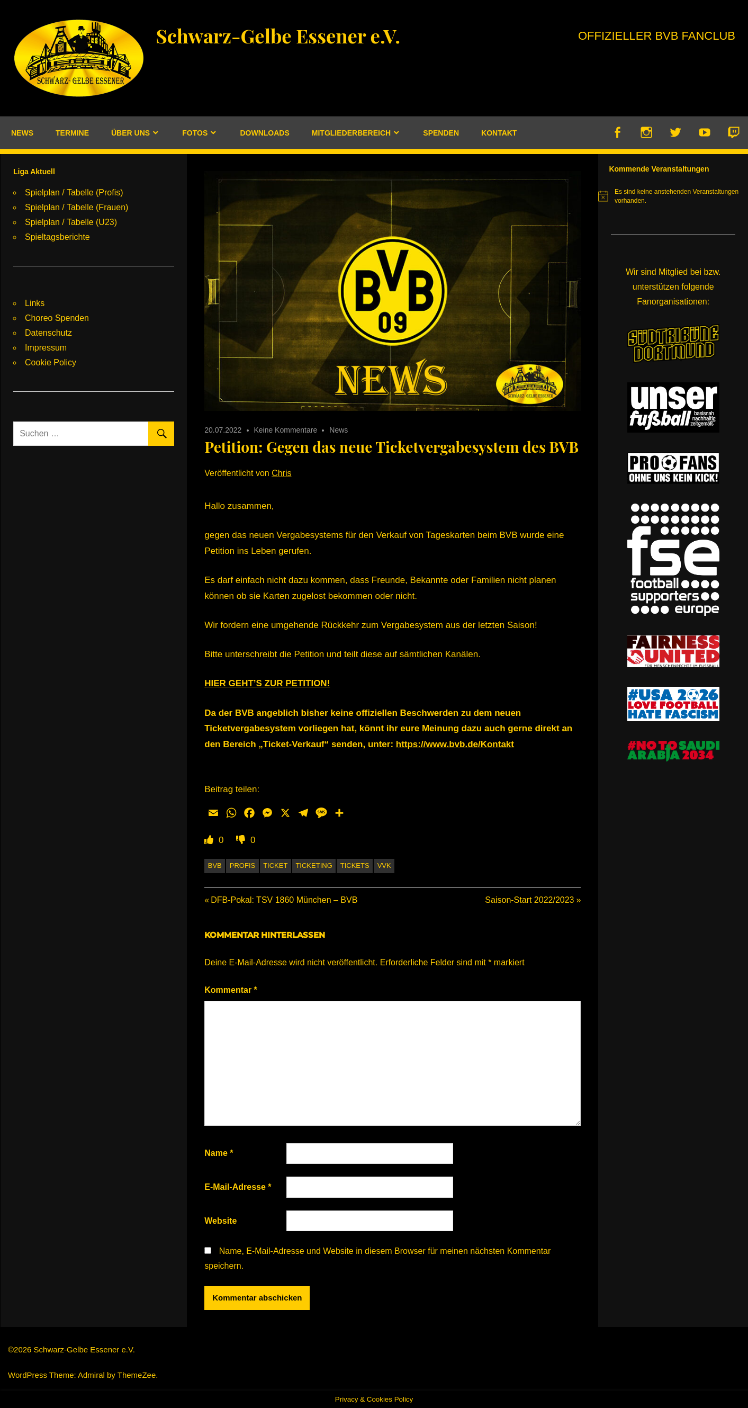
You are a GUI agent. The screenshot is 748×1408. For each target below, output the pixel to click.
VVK (384, 865)
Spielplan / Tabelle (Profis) (74, 192)
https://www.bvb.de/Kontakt (455, 744)
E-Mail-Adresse (237, 1186)
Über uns (130, 133)
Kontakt (499, 133)
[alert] (673, 196)
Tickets (355, 865)
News (22, 133)
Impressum (46, 347)
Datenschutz (48, 332)
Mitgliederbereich (351, 133)
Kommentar (230, 989)
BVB (215, 865)
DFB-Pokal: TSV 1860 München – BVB (283, 899)
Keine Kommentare (285, 430)
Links (34, 303)
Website (220, 1220)
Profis (242, 865)
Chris (281, 473)
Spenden (441, 133)
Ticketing (313, 865)
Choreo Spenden (57, 317)
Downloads (264, 133)
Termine (72, 133)
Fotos (195, 133)
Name (218, 1153)
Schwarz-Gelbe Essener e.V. (289, 35)
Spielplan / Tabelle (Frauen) (76, 207)
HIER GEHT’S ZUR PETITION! (267, 683)
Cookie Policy (50, 362)
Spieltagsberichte (57, 236)
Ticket (275, 865)
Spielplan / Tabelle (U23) (71, 222)
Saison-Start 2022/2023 (529, 899)
